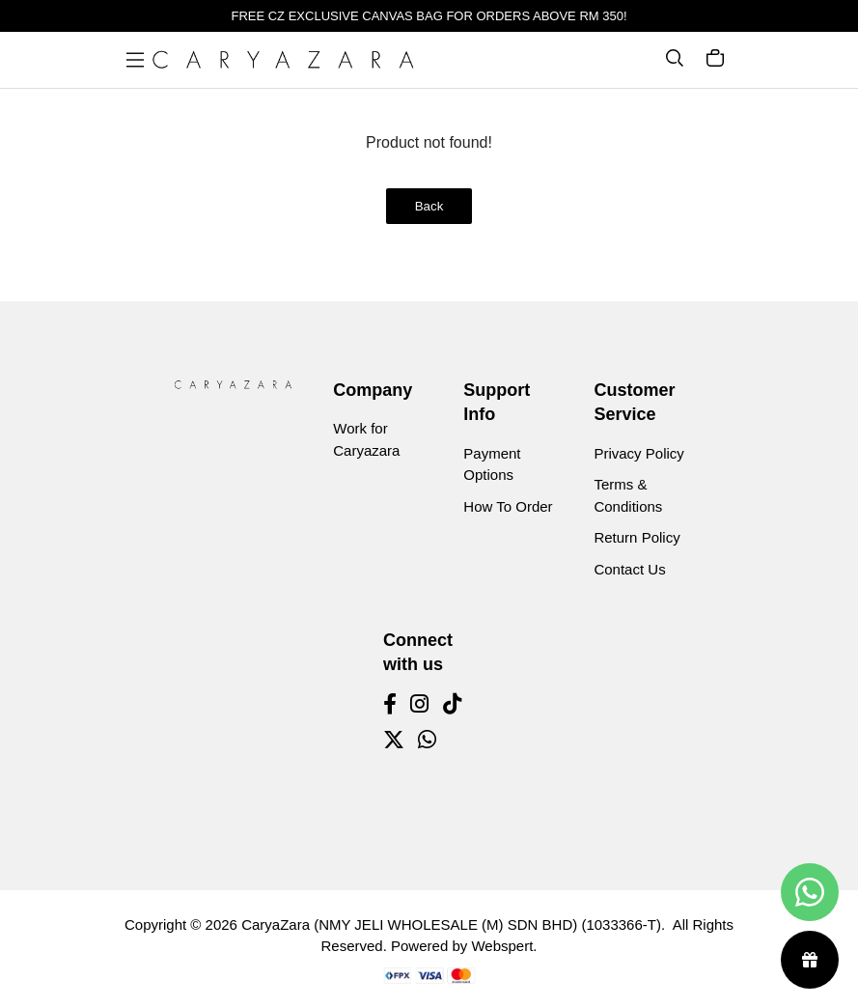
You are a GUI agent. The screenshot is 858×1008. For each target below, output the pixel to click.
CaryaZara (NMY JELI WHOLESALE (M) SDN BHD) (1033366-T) (451, 924)
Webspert (502, 946)
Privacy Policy (638, 453)
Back (429, 206)
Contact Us (629, 569)
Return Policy (636, 537)
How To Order (507, 506)
